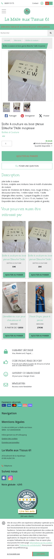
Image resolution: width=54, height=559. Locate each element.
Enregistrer (28, 115)
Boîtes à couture (32, 40)
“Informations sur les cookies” (40, 543)
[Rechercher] (50, 33)
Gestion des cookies (9, 438)
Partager (11, 115)
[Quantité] (7, 143)
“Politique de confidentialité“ (30, 545)
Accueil (7, 40)
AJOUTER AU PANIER (27, 156)
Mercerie (17, 40)
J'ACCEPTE (41, 554)
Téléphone (7, 466)
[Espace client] (42, 3)
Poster (44, 115)
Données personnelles (10, 442)
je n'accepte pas (13, 554)
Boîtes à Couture (10, 132)
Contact (35, 3)
